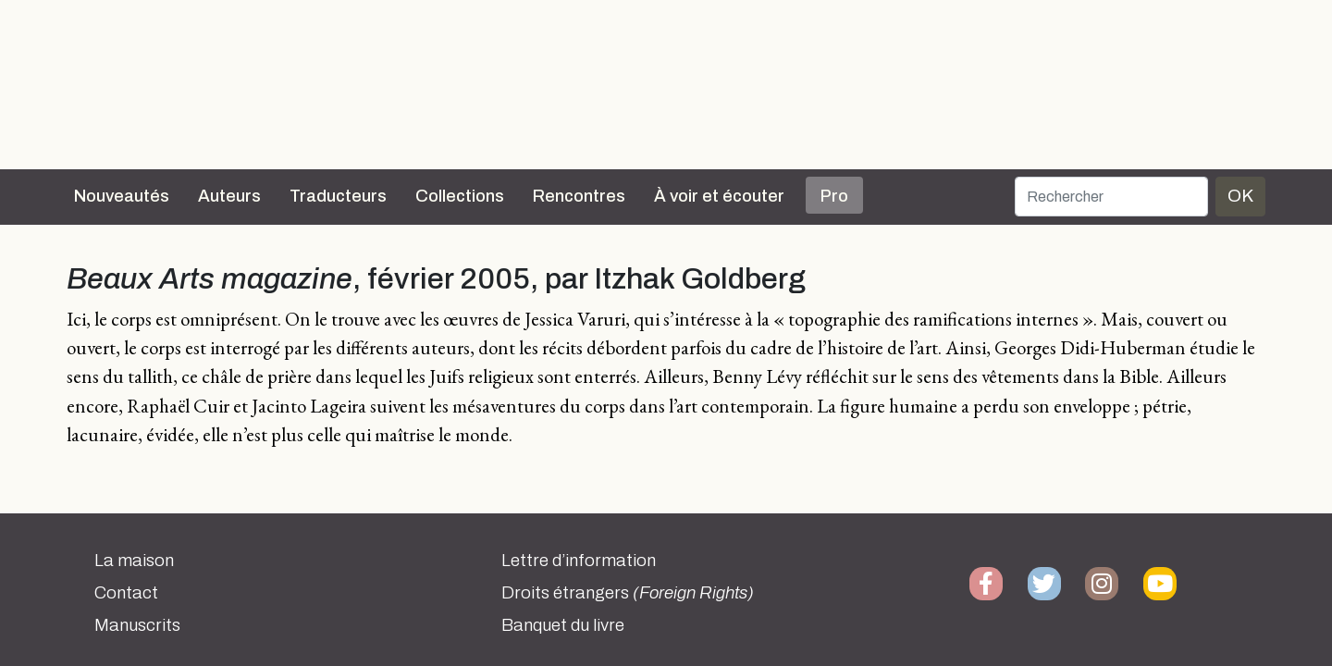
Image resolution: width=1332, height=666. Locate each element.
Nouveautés (121, 196)
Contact (126, 593)
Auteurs (229, 196)
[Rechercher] (1111, 196)
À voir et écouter (719, 196)
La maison (134, 560)
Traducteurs (338, 196)
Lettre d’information (578, 560)
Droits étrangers (627, 593)
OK (1240, 195)
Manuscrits (137, 625)
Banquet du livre (562, 625)
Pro (834, 196)
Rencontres (579, 196)
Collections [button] (459, 196)
